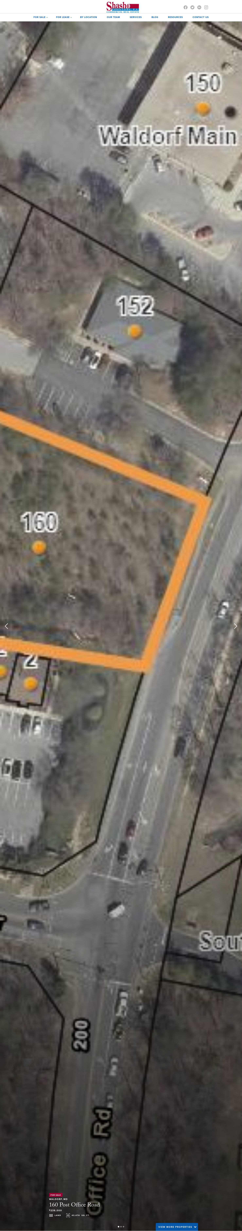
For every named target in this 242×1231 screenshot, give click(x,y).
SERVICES (136, 17)
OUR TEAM (113, 17)
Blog (155, 17)
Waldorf (55, 1198)
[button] (40, 17)
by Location (88, 17)
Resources (175, 17)
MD (65, 1198)
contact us (201, 17)
